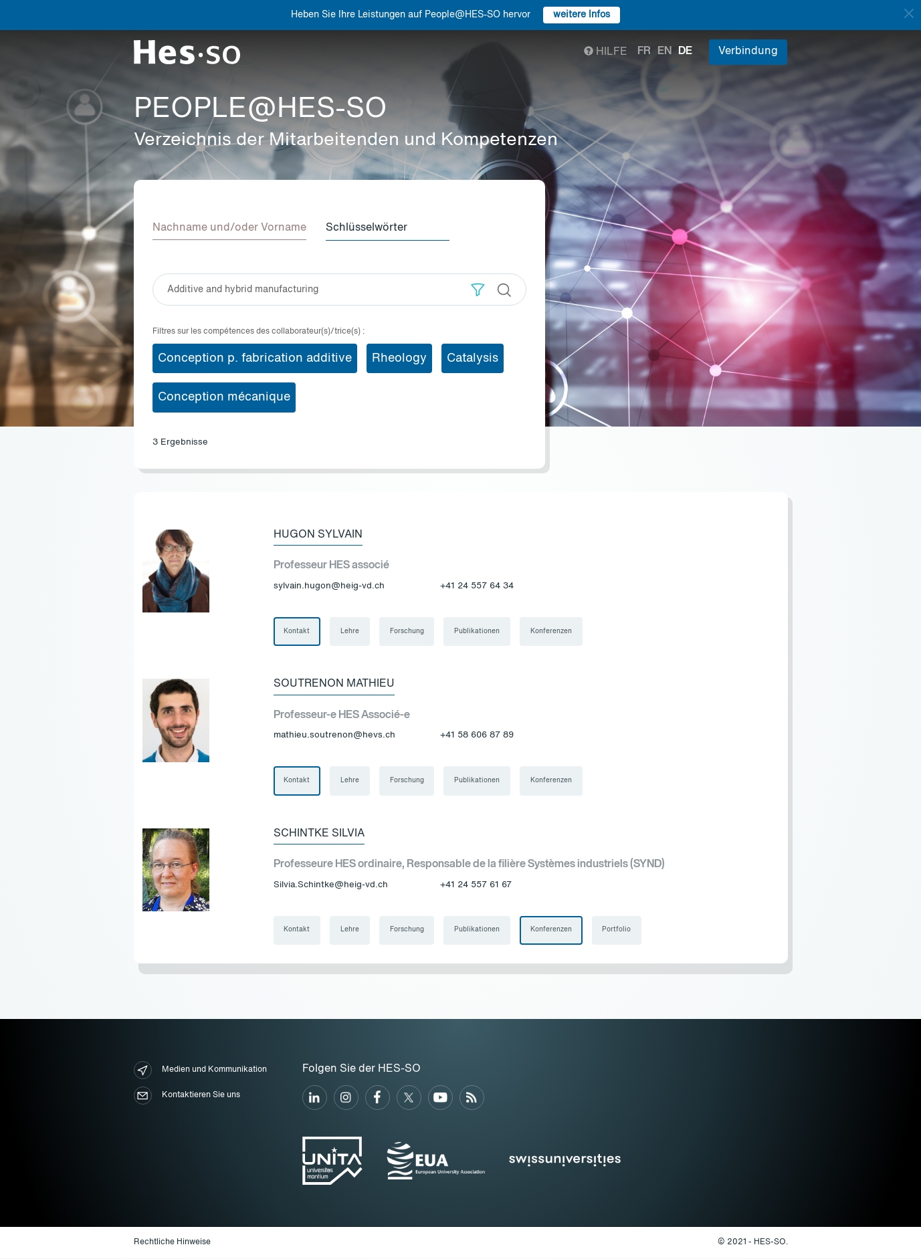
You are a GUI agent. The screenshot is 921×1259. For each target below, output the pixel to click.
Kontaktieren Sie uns (187, 1096)
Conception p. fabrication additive (255, 358)
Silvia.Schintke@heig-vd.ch (331, 885)
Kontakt (297, 631)
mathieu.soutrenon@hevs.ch (334, 735)
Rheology (399, 358)
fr (644, 51)
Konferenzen (552, 631)
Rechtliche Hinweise (172, 1243)
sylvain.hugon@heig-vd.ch (329, 586)
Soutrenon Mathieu (334, 684)
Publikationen (478, 631)
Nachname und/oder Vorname (229, 228)
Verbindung (748, 51)
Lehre (350, 631)
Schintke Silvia (319, 833)
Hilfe (605, 52)
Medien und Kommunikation (200, 1071)
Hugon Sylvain (318, 534)
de (685, 51)
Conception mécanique (224, 397)
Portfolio (618, 930)
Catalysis (472, 358)
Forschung (408, 631)
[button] (478, 289)
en (664, 51)
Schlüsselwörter (368, 228)
